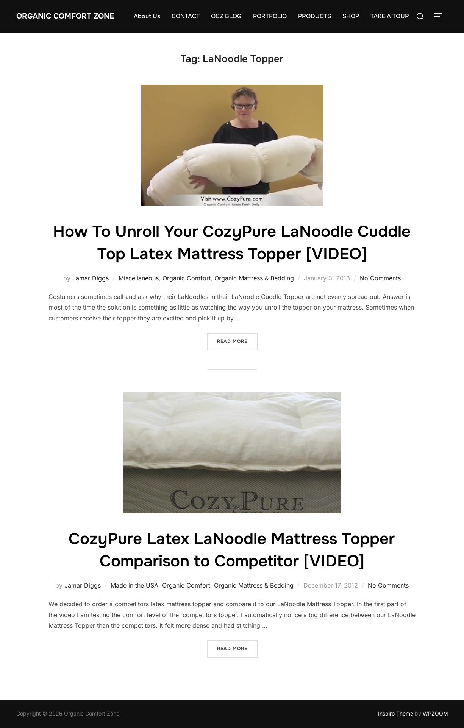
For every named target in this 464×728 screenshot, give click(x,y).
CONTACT (186, 16)
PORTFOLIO (270, 16)
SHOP (350, 16)
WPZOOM (435, 713)
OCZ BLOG (226, 16)
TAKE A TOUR (389, 16)
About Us (147, 16)
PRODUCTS (314, 16)
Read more (237, 340)
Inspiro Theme (395, 713)
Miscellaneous (139, 278)
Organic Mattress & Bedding (254, 278)
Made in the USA (134, 585)
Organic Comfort (186, 278)
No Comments (380, 278)
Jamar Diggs (90, 278)
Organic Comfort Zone (65, 16)
